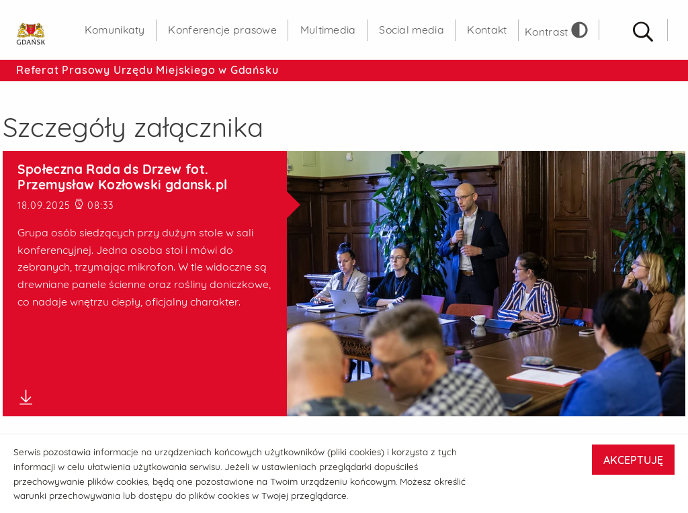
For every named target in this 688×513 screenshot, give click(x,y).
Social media (411, 29)
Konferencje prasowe (222, 29)
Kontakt (487, 29)
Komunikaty (115, 29)
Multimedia (328, 29)
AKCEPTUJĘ (633, 460)
